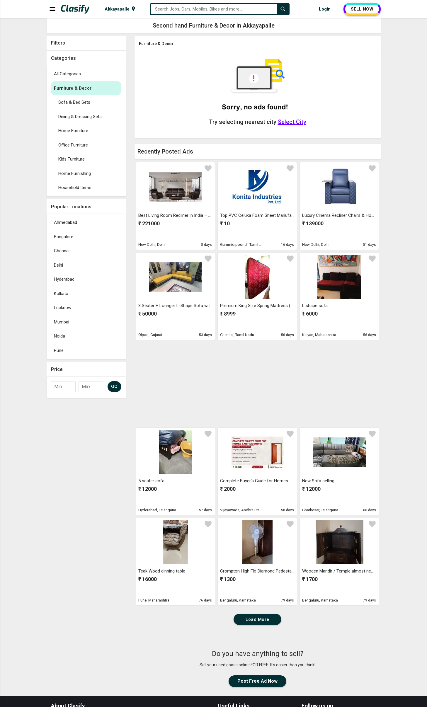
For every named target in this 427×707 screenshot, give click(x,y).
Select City (292, 121)
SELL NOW (362, 9)
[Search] (283, 9)
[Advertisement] (86, 489)
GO (114, 386)
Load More (257, 619)
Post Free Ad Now (257, 681)
